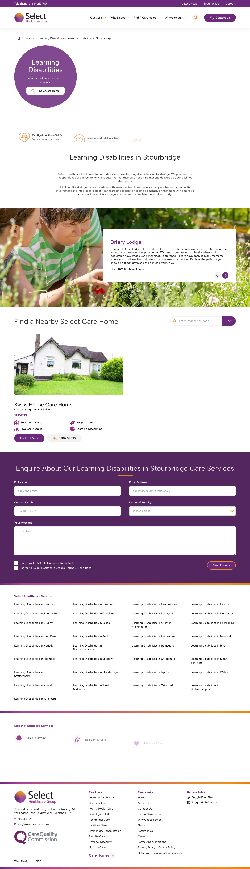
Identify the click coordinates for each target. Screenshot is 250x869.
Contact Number (24, 502)
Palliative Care (98, 825)
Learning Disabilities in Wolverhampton (205, 687)
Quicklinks (145, 792)
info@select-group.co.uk (31, 824)
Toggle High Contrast (203, 802)
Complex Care (98, 803)
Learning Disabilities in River (209, 645)
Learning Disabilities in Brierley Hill (36, 613)
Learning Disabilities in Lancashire (153, 636)
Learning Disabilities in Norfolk (33, 645)
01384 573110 (64, 438)
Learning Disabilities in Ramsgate (153, 645)
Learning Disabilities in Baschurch (35, 604)
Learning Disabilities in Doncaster (212, 613)
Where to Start (174, 17)
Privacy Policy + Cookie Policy (156, 847)
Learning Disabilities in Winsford (152, 685)
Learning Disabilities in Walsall (33, 685)
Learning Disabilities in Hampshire (212, 622)
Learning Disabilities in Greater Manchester (151, 624)
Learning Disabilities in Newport (211, 636)
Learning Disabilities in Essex (91, 622)
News (141, 825)
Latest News (189, 3)
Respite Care (97, 836)
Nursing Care (97, 847)
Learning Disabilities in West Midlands (91, 687)
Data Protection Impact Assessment (161, 853)
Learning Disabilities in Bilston (210, 604)
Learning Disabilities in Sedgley (93, 658)
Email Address (138, 482)
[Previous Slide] (218, 275)
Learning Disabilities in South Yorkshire (209, 660)
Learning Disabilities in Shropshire (153, 658)
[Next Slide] (225, 275)
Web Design (22, 861)
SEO (38, 861)
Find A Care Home (144, 17)
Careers (231, 3)
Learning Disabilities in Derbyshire (153, 613)
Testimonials (211, 3)
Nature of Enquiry (140, 502)
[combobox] (182, 511)
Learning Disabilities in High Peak (35, 636)
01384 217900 (30, 3)
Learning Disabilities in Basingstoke (154, 604)
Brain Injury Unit (99, 814)
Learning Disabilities (51, 38)
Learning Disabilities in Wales (209, 672)
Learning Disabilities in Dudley (33, 622)
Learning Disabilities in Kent (90, 636)
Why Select (117, 17)
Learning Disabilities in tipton (150, 672)
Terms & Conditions (78, 568)
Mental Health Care (101, 808)
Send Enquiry (221, 565)
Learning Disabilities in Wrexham (35, 698)
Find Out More (29, 438)
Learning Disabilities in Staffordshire (28, 674)
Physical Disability (100, 842)
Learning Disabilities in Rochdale (34, 658)
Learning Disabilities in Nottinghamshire (87, 647)
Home (141, 797)
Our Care (96, 17)
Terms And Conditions (152, 842)
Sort (229, 321)
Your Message (23, 522)
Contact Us (220, 18)
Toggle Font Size (200, 797)
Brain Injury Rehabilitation (105, 830)
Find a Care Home (45, 91)
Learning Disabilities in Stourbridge (95, 672)
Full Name (20, 482)
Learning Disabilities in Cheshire (93, 613)
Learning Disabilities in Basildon (93, 604)
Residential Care (99, 819)
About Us (144, 803)
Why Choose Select (150, 819)
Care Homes (102, 855)
